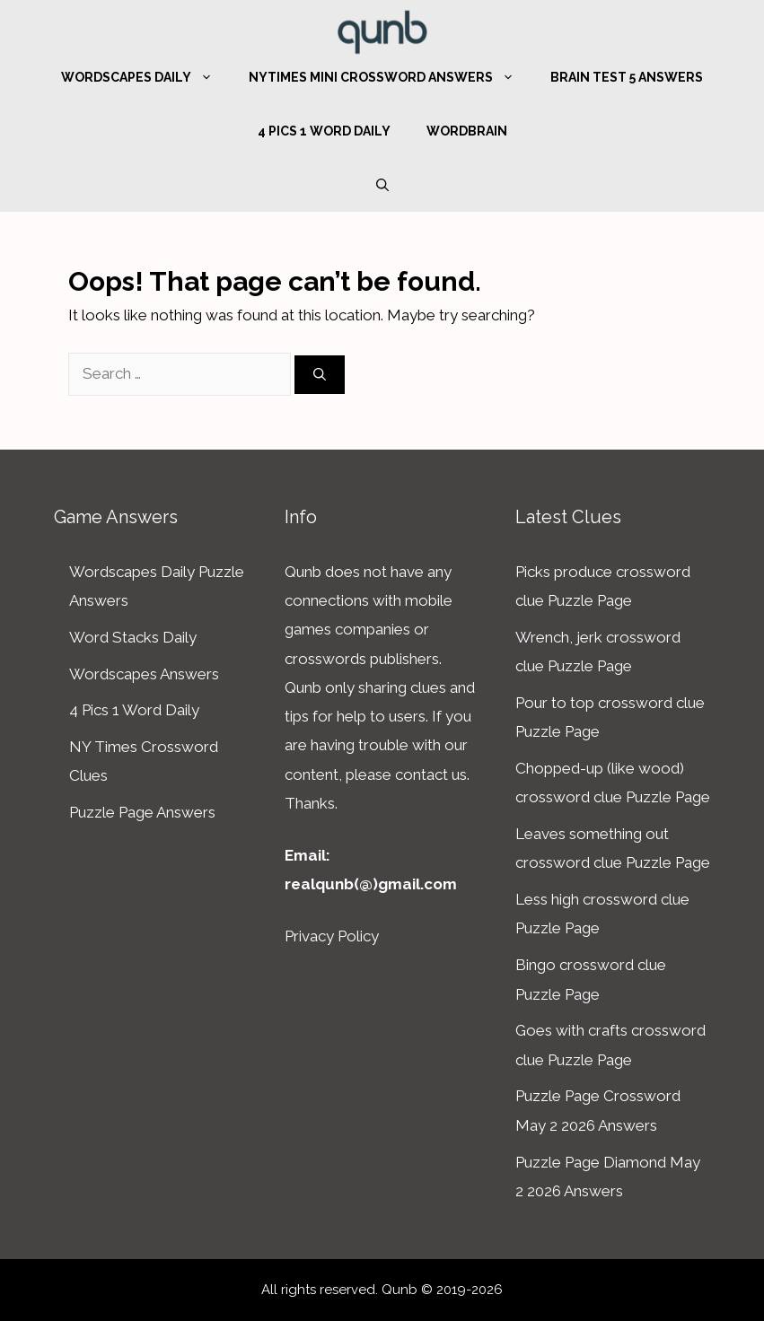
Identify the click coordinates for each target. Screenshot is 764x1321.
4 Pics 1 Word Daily (324, 131)
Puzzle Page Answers (142, 812)
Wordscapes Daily (146, 77)
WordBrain (466, 131)
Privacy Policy (332, 936)
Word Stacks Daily (133, 637)
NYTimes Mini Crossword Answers (390, 77)
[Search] (319, 374)
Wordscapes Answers (144, 674)
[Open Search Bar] (382, 185)
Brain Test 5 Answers (626, 77)
